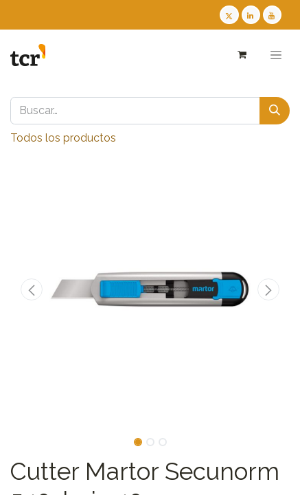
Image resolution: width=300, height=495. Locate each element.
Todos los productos (63, 137)
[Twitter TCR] (229, 15)
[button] (31, 289)
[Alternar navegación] (276, 55)
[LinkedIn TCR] (251, 15)
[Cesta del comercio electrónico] (241, 55)
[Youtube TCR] (272, 15)
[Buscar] (274, 110)
